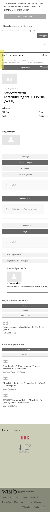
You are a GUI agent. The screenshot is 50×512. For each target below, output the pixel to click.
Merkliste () (25, 31)
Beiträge (25, 156)
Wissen (25, 354)
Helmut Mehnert (14, 283)
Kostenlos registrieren (12, 26)
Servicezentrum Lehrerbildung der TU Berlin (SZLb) (27, 286)
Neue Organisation (14, 255)
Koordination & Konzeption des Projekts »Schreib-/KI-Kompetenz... (21, 367)
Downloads (25, 198)
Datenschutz (7, 502)
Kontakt (33, 497)
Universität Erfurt (10, 406)
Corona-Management (10, 31)
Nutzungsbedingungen (23, 502)
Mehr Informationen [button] (20, 10)
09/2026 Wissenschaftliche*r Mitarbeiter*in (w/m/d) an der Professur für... (22, 401)
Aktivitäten (31, 349)
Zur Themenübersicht (13, 55)
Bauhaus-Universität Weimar (14, 372)
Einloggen (43, 35)
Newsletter (28, 26)
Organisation (25, 67)
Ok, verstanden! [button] (25, 16)
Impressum (16, 497)
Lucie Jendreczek (9, 389)
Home (4, 60)
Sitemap (37, 502)
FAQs (35, 31)
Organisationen (27, 60)
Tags (25, 231)
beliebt (25, 310)
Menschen (14, 60)
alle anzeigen (17, 430)
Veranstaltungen (25, 162)
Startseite (5, 497)
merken (45, 66)
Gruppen (25, 168)
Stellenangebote (25, 174)
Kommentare (25, 225)
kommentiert (25, 315)
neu (25, 306)
